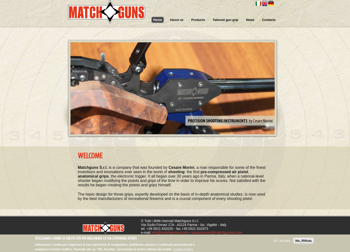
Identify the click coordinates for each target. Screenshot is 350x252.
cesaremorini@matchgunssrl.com (217, 232)
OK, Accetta (281, 242)
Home (157, 20)
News (250, 20)
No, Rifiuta (303, 242)
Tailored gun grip (225, 20)
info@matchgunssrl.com (170, 232)
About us (177, 20)
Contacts (269, 20)
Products (198, 20)
